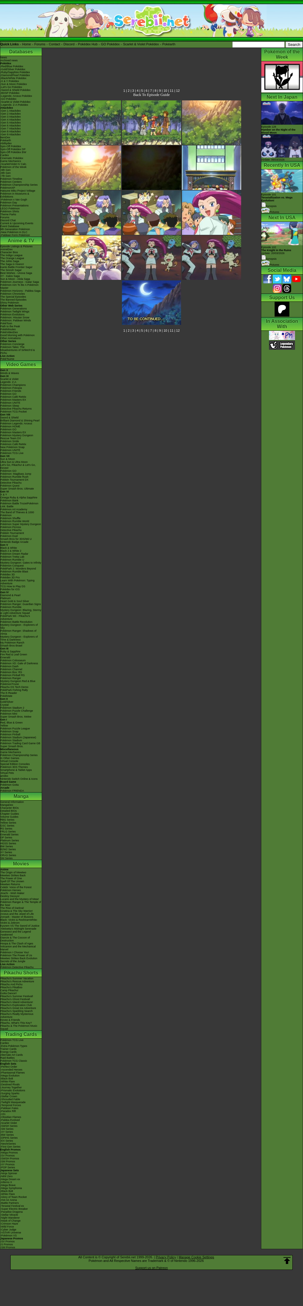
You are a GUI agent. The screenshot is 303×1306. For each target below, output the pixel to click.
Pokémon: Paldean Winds (15, 320)
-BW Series (7, 1134)
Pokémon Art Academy (13, 509)
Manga (21, 796)
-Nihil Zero (6, 1176)
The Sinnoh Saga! (11, 270)
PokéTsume (7, 358)
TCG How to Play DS (12, 586)
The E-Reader (8, 692)
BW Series (6, 846)
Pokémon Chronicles (12, 293)
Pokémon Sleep (9, 405)
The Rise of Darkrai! (12, 908)
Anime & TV (21, 240)
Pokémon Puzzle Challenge (16, 710)
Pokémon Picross (10, 527)
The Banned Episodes (13, 299)
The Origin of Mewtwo (13, 872)
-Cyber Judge (8, 1229)
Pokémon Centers (11, 181)
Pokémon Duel (9, 536)
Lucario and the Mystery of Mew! (19, 899)
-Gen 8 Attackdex (10, 131)
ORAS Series (8, 855)
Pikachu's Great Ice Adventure (18, 1008)
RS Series (6, 828)
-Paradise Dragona (11, 1211)
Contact (54, 44)
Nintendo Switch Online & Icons (19, 778)
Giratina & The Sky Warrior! (16, 910)
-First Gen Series (10, 1146)
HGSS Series (8, 843)
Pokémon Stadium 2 (12, 707)
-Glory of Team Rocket (13, 1197)
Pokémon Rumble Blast (14, 571)
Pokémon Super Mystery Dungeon (20, 524)
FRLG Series (8, 831)
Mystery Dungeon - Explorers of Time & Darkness (19, 638)
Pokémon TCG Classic (13, 1060)
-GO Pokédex (8, 98)
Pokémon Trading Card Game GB (20, 743)
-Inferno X (6, 1182)
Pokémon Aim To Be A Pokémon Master (19, 286)
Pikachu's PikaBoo (11, 987)
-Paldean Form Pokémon (15, 235)
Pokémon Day (8, 202)
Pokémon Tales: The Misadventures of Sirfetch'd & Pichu (17, 350)
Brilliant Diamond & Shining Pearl (20, 420)
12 (178, 90)
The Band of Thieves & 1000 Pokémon (17, 514)
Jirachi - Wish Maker (12, 893)
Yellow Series (8, 822)
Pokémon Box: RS (11, 672)
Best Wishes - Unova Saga (16, 273)
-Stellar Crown (8, 1096)
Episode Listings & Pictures (16, 246)
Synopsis (269, 258)
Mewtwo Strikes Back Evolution (18, 958)
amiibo (4, 775)
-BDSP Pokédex (10, 93)
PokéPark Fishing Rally (14, 690)
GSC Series (7, 825)
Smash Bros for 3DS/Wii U (16, 539)
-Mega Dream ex (10, 1179)
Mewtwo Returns (10, 884)
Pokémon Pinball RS (12, 675)
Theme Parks (8, 214)
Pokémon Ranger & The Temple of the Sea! (20, 904)
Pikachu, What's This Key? (16, 1022)
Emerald (5, 657)
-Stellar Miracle (9, 1214)
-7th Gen (5, 175)
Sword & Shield (9, 417)
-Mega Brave (8, 1185)
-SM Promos (7, 1161)
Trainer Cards (8, 1048)
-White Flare (7, 1081)
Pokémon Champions (13, 385)
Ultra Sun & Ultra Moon (14, 462)
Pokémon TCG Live (11, 453)
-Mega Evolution (10, 1075)
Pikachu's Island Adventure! (16, 1002)
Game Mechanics (10, 161)
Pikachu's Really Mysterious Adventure (16, 1015)
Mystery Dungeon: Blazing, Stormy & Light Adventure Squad (20, 612)
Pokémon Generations (13, 308)
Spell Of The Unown (12, 881)
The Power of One (11, 878)
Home (26, 44)
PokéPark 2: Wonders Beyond (18, 568)
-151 (3, 1114)
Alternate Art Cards (11, 1054)
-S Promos (6, 1244)
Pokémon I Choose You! (14, 952)
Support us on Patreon (151, 1268)
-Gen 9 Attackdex (10, 134)
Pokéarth (168, 44)
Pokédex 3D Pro (10, 577)
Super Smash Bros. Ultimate (17, 488)
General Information (12, 801)
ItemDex (5, 137)
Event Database (9, 226)
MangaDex (6, 804)
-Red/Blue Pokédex (11, 66)
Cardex (4, 155)
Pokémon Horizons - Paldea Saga (20, 290)
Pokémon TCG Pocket (13, 411)
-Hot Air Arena (8, 1199)
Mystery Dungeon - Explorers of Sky (19, 626)
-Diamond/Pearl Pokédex (15, 75)
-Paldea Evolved (10, 1120)
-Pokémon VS (8, 1235)
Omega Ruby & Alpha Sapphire (18, 497)
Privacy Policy (166, 1257)
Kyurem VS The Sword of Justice (19, 925)
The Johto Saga (9, 261)
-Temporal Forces (10, 1105)
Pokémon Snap (9, 731)
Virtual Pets (7, 772)
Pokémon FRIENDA (12, 790)
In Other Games (9, 758)
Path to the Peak (10, 326)
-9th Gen (5, 170)
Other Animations (10, 338)
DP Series (6, 837)
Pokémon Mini (8, 713)
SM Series (6, 858)
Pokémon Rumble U (12, 559)
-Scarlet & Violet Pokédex (15, 101)
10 (165, 90)
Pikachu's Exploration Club (16, 1005)
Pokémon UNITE (10, 402)
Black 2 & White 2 (10, 550)
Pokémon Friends (10, 390)
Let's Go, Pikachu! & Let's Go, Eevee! (18, 466)
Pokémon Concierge (12, 344)
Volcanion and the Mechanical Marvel (18, 948)
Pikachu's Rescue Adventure (17, 981)
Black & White (8, 547)
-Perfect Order (8, 1066)
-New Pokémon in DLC (14, 232)
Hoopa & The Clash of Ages (16, 943)
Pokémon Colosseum (13, 660)
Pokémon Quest (10, 485)
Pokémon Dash (9, 666)
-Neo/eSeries (8, 1143)
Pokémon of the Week (13, 167)
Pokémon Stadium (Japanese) (18, 737)
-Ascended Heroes (11, 1069)
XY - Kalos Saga (10, 276)
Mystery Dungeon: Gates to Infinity (20, 562)
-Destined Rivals (10, 1084)
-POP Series (7, 1167)
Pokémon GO (8, 393)
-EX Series (6, 1140)
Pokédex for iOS (10, 589)
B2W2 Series (8, 849)
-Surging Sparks (10, 1093)
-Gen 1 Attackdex (10, 110)
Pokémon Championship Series (19, 184)
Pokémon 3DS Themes (14, 767)
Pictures (270, 212)
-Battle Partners (9, 1202)
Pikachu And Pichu (11, 984)
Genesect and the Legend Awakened (15, 933)
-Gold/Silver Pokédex (12, 69)
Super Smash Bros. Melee (15, 716)
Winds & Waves (9, 373)
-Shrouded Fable (10, 1099)
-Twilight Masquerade (13, 1102)
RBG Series (7, 819)
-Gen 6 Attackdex (10, 125)
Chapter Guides (9, 813)
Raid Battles (7, 1057)
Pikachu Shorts (21, 972)
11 (171, 90)
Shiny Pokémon (9, 302)
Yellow (4, 725)
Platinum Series (9, 840)
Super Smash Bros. (11, 746)
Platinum (5, 598)
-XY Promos (7, 1164)
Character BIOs (9, 807)
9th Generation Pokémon (15, 229)
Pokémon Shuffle (10, 518)
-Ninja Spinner (8, 1173)
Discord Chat (8, 220)
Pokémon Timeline (11, 178)
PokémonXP (7, 187)
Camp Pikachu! (9, 990)
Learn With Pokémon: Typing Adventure (17, 582)
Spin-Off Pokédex (10, 146)
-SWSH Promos (9, 1158)
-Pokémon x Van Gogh (13, 199)
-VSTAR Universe (10, 1232)
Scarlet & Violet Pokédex (141, 44)
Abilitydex (6, 143)
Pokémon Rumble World (14, 521)
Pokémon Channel (11, 669)
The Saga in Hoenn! (12, 264)
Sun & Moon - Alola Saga (15, 278)
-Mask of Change (10, 1220)
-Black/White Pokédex (13, 78)
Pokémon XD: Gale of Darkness (19, 663)
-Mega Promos (9, 1152)
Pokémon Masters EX (13, 399)
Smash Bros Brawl (11, 645)
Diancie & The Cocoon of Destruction (15, 939)
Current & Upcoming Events (16, 223)
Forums (39, 44)
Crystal (4, 704)
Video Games (21, 364)
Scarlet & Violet (9, 379)
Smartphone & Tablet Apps (16, 769)
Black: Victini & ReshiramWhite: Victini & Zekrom (19, 921)
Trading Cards (21, 1034)
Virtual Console (9, 761)
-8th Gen (5, 172)
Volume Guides (9, 816)
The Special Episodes (13, 296)
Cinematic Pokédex (11, 158)
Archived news (9, 60)
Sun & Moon (7, 459)
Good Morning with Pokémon (17, 335)
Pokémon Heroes (10, 890)
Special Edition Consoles (15, 764)
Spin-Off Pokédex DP (12, 149)
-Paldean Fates (9, 1108)
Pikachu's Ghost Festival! (15, 999)
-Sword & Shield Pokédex (15, 90)
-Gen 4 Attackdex (10, 119)
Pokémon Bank (9, 500)
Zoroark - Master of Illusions (16, 916)
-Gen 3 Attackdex (10, 116)
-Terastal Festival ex (12, 1205)
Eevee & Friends (10, 1019)
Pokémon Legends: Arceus (16, 423)
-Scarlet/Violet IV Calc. (13, 164)
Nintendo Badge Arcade (14, 541)
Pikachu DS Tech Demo (14, 687)
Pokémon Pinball (10, 734)
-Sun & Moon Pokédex (13, 84)
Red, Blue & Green (11, 722)
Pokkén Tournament (12, 533)
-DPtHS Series (9, 1137)
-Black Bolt (6, 1078)
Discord (69, 44)
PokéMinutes (8, 329)
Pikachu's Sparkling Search (16, 1011)
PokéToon (6, 323)
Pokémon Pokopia (11, 387)
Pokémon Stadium (11, 740)
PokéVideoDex (9, 332)
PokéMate (6, 695)
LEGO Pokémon (10, 208)
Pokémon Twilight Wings (14, 311)
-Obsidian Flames (10, 1117)
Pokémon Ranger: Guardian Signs (20, 604)
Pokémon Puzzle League (15, 728)
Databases (21, 51)
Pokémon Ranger (10, 678)
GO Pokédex (110, 44)
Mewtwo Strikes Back (13, 875)
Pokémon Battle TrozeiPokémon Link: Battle (19, 505)
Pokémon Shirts (9, 211)
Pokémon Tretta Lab (12, 556)
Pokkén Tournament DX (14, 479)
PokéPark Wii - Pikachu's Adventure (15, 617)
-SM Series (7, 1128)
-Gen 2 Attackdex (10, 113)
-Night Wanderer (10, 1217)
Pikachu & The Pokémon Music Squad (18, 1027)
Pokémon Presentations (14, 205)
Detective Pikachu (11, 482)
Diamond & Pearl (10, 595)
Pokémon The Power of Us (16, 955)
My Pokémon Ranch (12, 642)
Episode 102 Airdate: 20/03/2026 (276, 250)
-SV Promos (7, 1155)
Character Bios (9, 252)
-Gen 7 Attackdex (10, 128)
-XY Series (6, 1131)
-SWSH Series (8, 1125)
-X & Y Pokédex (9, 81)
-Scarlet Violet (8, 1123)
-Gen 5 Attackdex (10, 122)
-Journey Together (11, 1087)
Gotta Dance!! (8, 993)
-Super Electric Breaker (14, 1208)
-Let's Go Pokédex (11, 87)
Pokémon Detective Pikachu (17, 967)
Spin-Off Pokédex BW (13, 152)
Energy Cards (8, 1051)
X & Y (3, 494)
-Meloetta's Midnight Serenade (18, 928)
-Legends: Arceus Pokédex (16, 95)
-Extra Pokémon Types (13, 1046)
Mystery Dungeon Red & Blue (18, 681)
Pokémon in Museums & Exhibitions (14, 195)
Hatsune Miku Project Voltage (17, 190)
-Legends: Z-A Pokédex (14, 104)
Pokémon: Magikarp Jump (15, 473)
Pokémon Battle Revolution (16, 621)
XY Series (6, 852)
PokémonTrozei (9, 684)
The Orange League (12, 258)
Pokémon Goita (9, 784)
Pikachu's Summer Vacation (16, 978)
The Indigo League (11, 255)
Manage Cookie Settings (196, 1257)
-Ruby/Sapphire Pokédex (15, 72)
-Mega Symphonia (11, 1188)
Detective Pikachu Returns (16, 408)
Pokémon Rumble (11, 607)
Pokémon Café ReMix (13, 396)
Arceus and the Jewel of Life (17, 913)
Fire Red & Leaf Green (13, 654)
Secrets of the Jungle (12, 961)
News (3, 57)
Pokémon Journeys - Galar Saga (19, 281)
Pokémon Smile (9, 441)
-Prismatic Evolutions (12, 1090)
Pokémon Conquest (12, 565)
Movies (21, 863)
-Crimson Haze (9, 1223)
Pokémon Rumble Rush (14, 476)
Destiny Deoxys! (10, 896)
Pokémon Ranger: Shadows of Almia (18, 632)
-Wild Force (7, 1226)
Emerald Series (9, 834)
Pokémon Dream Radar (14, 553)
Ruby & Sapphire (10, 651)
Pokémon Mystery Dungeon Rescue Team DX (16, 437)
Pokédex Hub (88, 44)
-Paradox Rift (8, 1111)
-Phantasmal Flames (12, 1072)
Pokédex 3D (7, 574)
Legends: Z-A (8, 382)
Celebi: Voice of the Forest (16, 887)
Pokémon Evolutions (12, 314)
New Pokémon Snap (12, 447)
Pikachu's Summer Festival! (16, 996)
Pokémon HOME (10, 426)
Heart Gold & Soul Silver (14, 601)
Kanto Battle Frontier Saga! (16, 267)
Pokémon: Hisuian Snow (14, 317)
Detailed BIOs (8, 810)
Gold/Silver (6, 701)
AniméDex (6, 249)
